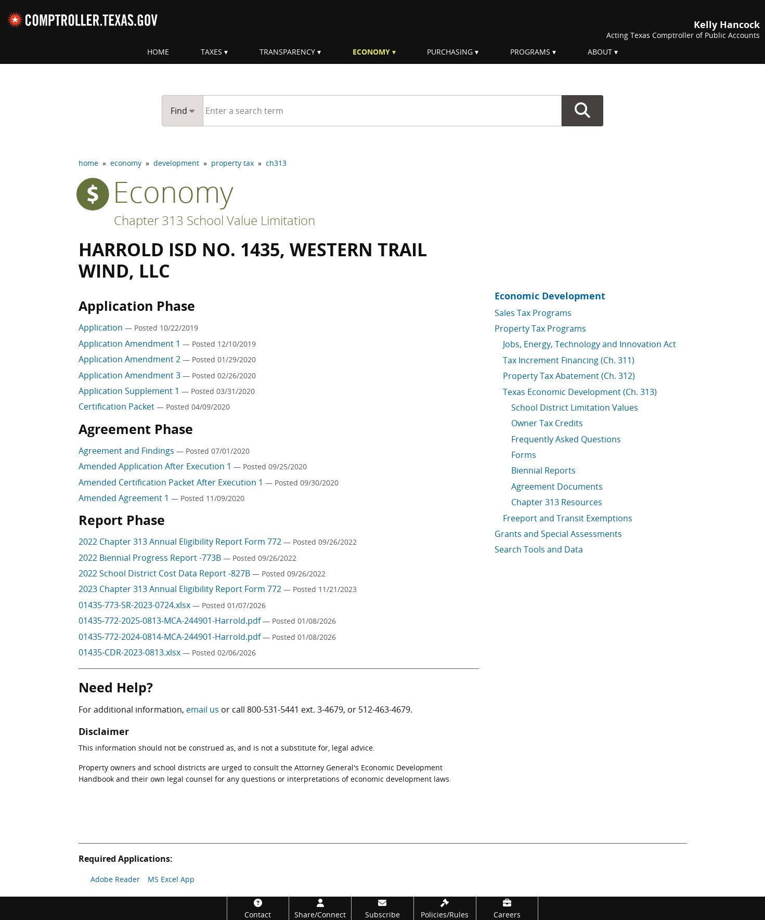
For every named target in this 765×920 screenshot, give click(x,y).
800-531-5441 (273, 709)
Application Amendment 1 (131, 343)
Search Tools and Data (539, 549)
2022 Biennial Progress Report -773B (151, 557)
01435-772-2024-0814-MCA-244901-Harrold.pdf (171, 636)
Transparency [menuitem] (287, 52)
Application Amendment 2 (131, 359)
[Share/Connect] (320, 908)
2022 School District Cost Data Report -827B (165, 573)
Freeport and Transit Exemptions (567, 518)
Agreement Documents (557, 486)
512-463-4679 (384, 709)
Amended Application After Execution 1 (156, 466)
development (176, 163)
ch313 (276, 163)
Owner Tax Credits (547, 423)
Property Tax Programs (540, 328)
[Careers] (507, 908)
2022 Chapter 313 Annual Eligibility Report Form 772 (181, 541)
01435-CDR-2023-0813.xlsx (131, 652)
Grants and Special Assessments (558, 534)
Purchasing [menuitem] (450, 52)
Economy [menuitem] (371, 52)
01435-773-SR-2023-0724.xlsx (135, 605)
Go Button (582, 110)
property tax (232, 163)
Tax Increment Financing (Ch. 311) (568, 360)
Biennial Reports (543, 470)
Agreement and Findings (127, 450)
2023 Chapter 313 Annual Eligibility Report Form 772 (181, 589)
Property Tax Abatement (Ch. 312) (569, 376)
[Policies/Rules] (445, 908)
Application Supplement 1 (130, 391)
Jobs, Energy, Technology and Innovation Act (589, 344)
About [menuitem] (600, 52)
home (88, 163)
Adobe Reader (115, 879)
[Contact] (258, 908)
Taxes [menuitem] (211, 52)
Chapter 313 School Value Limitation (214, 220)
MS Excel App (171, 879)
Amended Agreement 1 (125, 498)
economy (125, 163)
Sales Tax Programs (533, 313)
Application (102, 327)
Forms (523, 455)
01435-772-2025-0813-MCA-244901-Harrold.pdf (171, 620)
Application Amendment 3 (131, 375)
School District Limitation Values (574, 407)
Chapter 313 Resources (556, 502)
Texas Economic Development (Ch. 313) (580, 392)
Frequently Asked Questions (566, 439)
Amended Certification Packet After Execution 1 (172, 482)
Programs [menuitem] (530, 52)
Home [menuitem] (158, 52)
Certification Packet (118, 406)
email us (202, 709)
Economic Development (550, 296)
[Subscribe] (382, 908)
